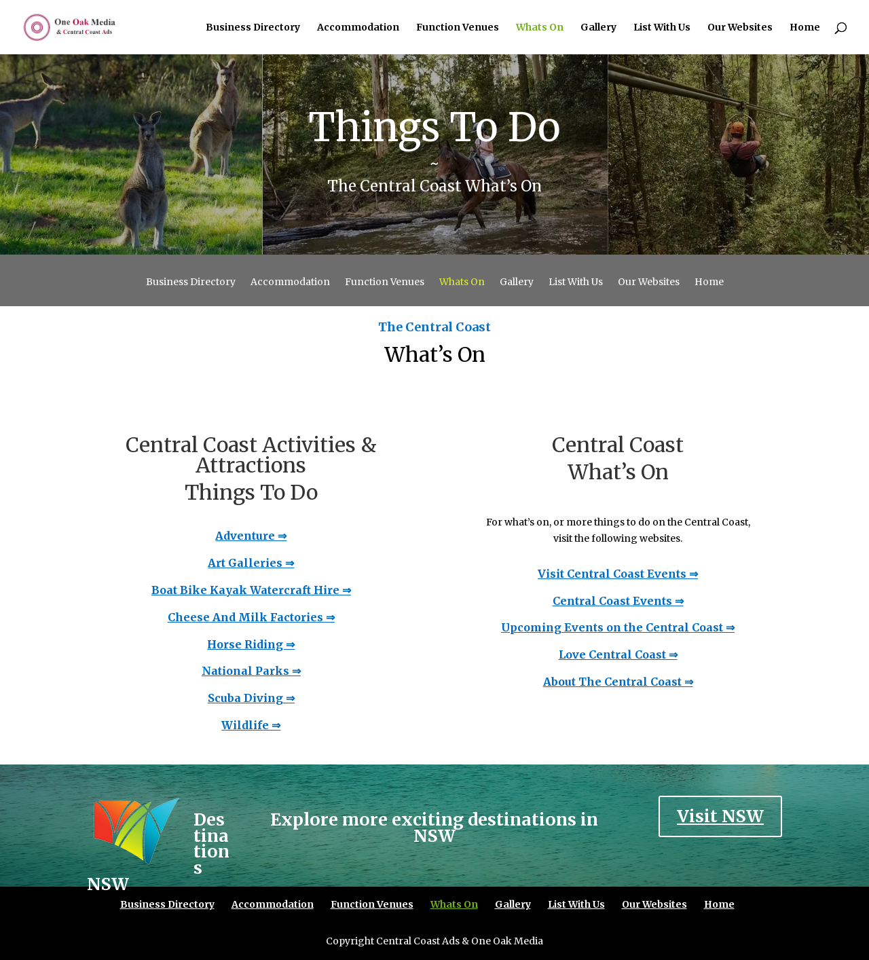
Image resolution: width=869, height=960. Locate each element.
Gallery (598, 27)
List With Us (661, 27)
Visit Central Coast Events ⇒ (618, 573)
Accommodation (358, 27)
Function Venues (457, 27)
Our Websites (740, 27)
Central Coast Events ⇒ (618, 601)
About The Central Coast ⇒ (618, 681)
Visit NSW (720, 816)
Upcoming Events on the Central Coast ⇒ (618, 627)
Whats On (539, 27)
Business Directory (253, 27)
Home (805, 27)
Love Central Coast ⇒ (618, 654)
